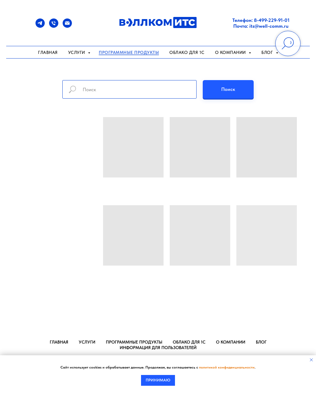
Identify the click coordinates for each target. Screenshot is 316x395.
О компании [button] (231, 52)
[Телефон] (53, 26)
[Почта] (67, 26)
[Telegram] (40, 26)
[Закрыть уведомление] (311, 360)
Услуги (77, 52)
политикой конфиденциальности (227, 367)
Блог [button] (267, 52)
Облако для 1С (187, 52)
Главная (48, 52)
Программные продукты (129, 52)
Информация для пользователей (158, 347)
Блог (261, 342)
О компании (230, 342)
